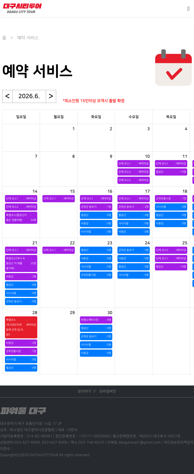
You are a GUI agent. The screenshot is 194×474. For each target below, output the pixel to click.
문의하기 (84, 391)
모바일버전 (107, 391)
